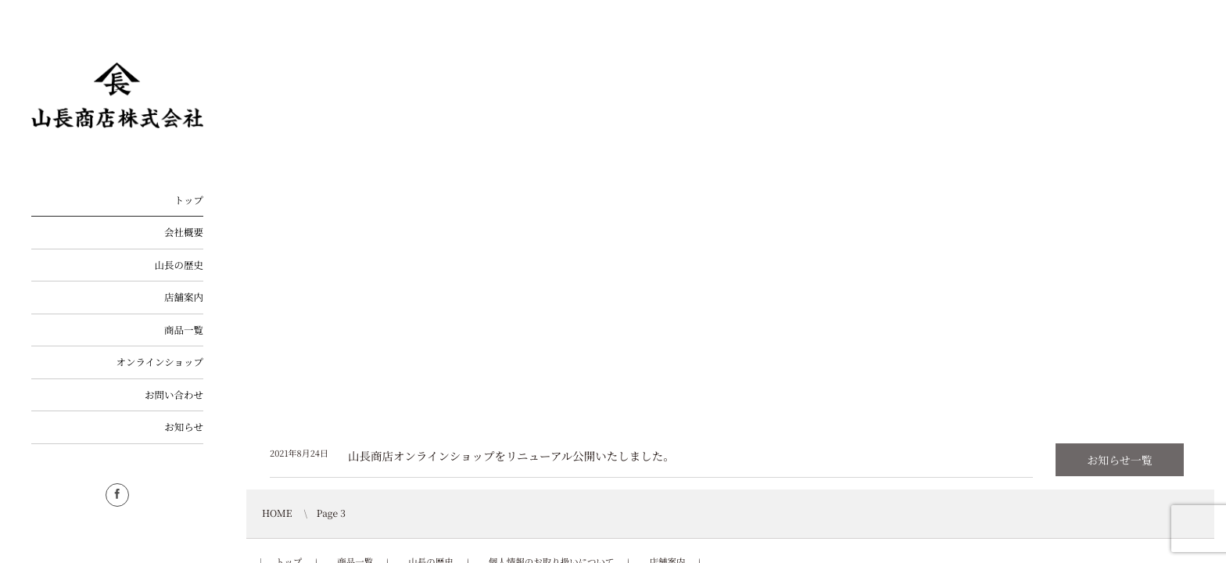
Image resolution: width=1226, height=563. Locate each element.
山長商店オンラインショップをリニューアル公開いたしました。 (511, 456)
